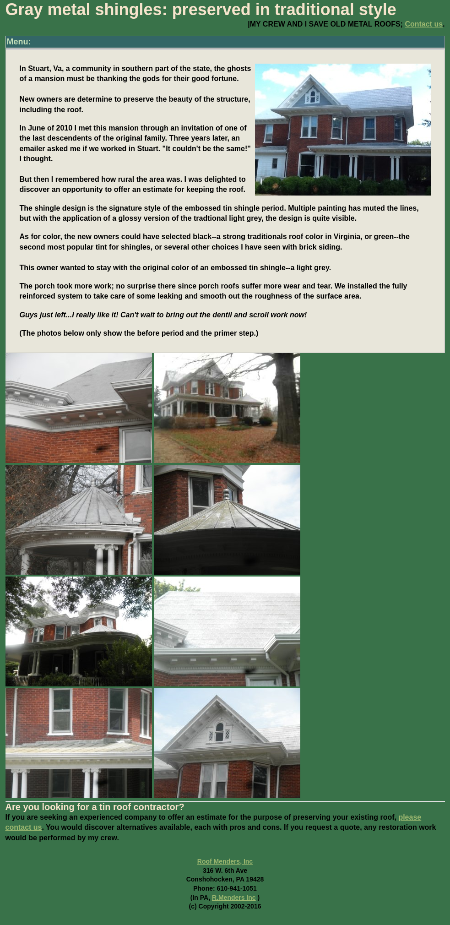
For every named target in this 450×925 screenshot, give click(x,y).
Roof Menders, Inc (225, 861)
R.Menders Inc (234, 897)
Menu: (19, 41)
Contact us (424, 24)
